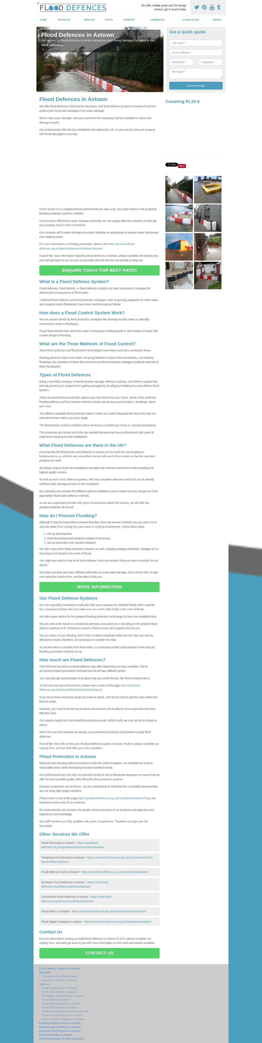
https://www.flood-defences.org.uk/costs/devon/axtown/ (115, 871)
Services (89, 20)
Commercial (157, 20)
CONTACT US (99, 953)
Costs (109, 20)
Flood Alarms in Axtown (56, 999)
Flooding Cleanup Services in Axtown (61, 1038)
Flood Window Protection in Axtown (63, 1019)
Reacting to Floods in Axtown (59, 980)
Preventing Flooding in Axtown (60, 976)
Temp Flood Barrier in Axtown (59, 988)
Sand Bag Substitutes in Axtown (61, 1003)
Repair (217, 20)
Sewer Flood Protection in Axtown (62, 1015)
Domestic (129, 20)
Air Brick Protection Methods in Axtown (65, 1011)
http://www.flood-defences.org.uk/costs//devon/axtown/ (111, 798)
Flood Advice (191, 20)
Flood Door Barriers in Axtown (60, 1007)
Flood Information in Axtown (55, 1034)
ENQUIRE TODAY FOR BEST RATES (99, 270)
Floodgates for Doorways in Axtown (63, 995)
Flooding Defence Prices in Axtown (60, 1023)
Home (43, 20)
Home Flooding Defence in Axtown (60, 1027)
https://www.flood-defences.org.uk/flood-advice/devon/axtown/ (109, 911)
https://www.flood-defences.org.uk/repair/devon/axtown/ (117, 921)
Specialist (64, 20)
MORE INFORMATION (99, 586)
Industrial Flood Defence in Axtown (60, 1030)
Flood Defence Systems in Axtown (59, 968)
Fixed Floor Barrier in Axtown (59, 991)
